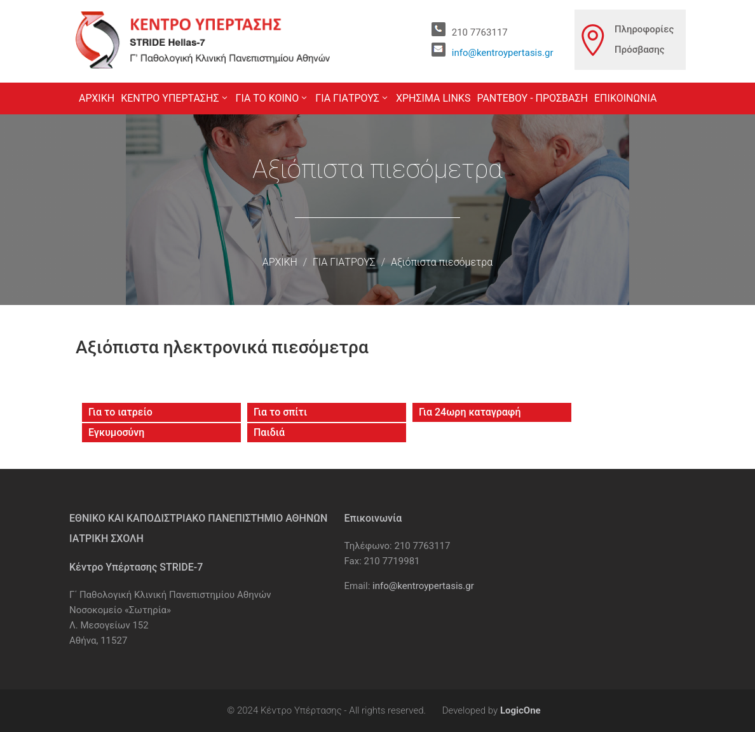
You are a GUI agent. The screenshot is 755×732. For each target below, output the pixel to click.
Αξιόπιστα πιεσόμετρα (442, 262)
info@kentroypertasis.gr (503, 52)
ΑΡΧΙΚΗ (279, 262)
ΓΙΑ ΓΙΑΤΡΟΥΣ (344, 262)
